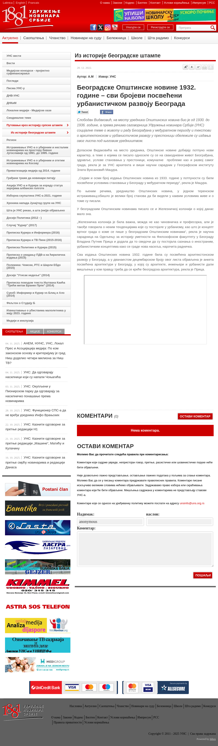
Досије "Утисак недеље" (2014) (28, 275)
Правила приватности (68, 722)
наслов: (153, 514)
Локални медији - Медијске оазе (29, 110)
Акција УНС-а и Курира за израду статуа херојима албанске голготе (35, 187)
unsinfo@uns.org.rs (192, 503)
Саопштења (33, 38)
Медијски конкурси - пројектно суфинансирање (28, 72)
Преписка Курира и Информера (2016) (33, 232)
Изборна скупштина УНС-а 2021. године (34, 195)
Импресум (199, 2)
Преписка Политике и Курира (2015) (31, 247)
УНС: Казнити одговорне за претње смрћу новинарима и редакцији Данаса (35, 462)
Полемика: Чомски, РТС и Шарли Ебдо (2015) (34, 266)
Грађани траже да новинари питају (31, 178)
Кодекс (130, 2)
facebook (93, 27)
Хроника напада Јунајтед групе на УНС (34, 203)
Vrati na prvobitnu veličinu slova (192, 67)
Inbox (213, 739)
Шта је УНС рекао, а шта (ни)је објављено (36, 210)
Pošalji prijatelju (211, 67)
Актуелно (10, 38)
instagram (107, 27)
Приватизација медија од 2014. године (33, 170)
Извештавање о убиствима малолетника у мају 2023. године (36, 312)
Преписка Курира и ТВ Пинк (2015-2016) (34, 240)
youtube (115, 27)
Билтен (143, 2)
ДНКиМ (11, 103)
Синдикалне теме (19, 117)
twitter (100, 27)
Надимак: (85, 514)
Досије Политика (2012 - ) (24, 217)
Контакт (155, 2)
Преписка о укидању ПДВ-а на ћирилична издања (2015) (36, 256)
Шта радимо (158, 38)
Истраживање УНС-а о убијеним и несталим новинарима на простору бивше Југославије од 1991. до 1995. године (37, 150)
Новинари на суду (86, 38)
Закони (118, 2)
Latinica (8, 2)
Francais (33, 2)
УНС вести (14, 55)
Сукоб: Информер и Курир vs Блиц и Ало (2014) (36, 294)
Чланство (57, 38)
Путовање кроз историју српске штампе (35, 125)
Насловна (76, 706)
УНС (31, 17)
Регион (11, 140)
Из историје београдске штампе (33, 132)
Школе (137, 38)
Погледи (12, 80)
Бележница (116, 38)
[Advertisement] (115, 375)
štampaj (204, 67)
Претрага (213, 28)
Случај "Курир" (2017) (22, 225)
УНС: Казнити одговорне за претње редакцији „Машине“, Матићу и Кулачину (35, 443)
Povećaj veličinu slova (185, 67)
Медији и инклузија (20, 320)
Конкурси (182, 38)
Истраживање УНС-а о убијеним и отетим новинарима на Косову (36, 162)
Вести (11, 63)
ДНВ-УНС (13, 95)
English (20, 2)
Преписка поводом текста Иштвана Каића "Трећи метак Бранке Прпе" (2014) (36, 284)
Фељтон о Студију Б (21, 303)
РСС (212, 2)
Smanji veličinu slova (198, 67)
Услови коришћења (177, 2)
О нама (105, 2)
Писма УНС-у (16, 88)
